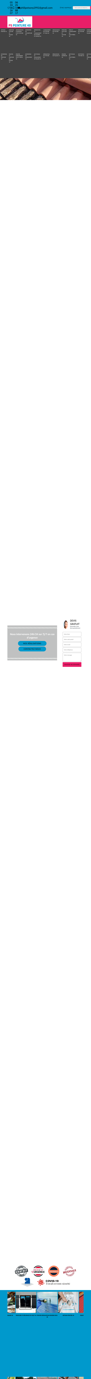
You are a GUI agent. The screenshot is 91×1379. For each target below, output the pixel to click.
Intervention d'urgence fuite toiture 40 (19, 32)
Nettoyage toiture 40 (81, 54)
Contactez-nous (32, 649)
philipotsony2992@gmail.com (34, 7)
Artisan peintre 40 (4, 30)
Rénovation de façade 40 (56, 54)
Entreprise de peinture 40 (4, 56)
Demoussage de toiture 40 (56, 31)
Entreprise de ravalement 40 (28, 56)
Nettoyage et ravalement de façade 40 (37, 56)
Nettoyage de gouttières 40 (72, 56)
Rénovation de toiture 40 (81, 31)
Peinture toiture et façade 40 (11, 33)
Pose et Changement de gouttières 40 (72, 33)
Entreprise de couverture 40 (28, 32)
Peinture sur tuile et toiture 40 (64, 33)
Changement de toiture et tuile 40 (47, 31)
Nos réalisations (32, 643)
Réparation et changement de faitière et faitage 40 (37, 33)
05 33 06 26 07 (8, 7)
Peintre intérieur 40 (64, 55)
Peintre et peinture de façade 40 (11, 58)
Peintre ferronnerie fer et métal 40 (19, 56)
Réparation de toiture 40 (46, 55)
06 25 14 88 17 (14, 7)
